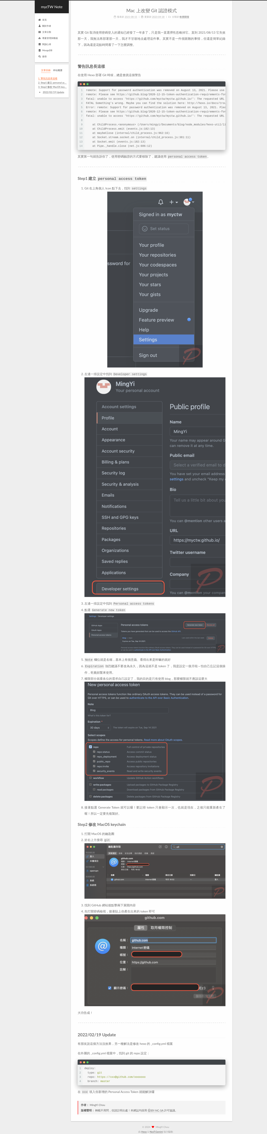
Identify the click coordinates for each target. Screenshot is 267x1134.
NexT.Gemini (156, 1128)
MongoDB (45, 50)
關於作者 (44, 25)
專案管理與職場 (48, 38)
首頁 (42, 19)
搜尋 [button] (42, 56)
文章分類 (44, 32)
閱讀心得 (44, 44)
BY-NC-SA (155, 1106)
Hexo (144, 1128)
